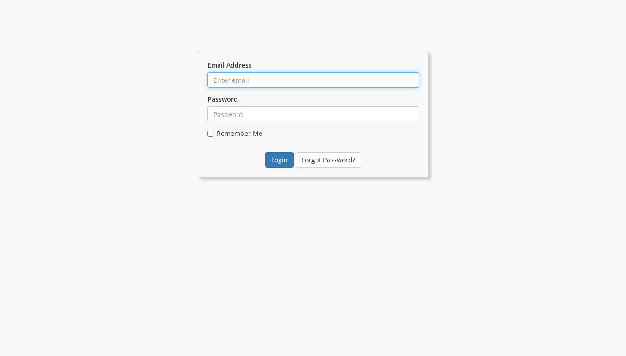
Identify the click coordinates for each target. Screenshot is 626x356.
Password (222, 99)
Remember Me (234, 133)
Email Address (229, 65)
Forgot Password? (328, 159)
